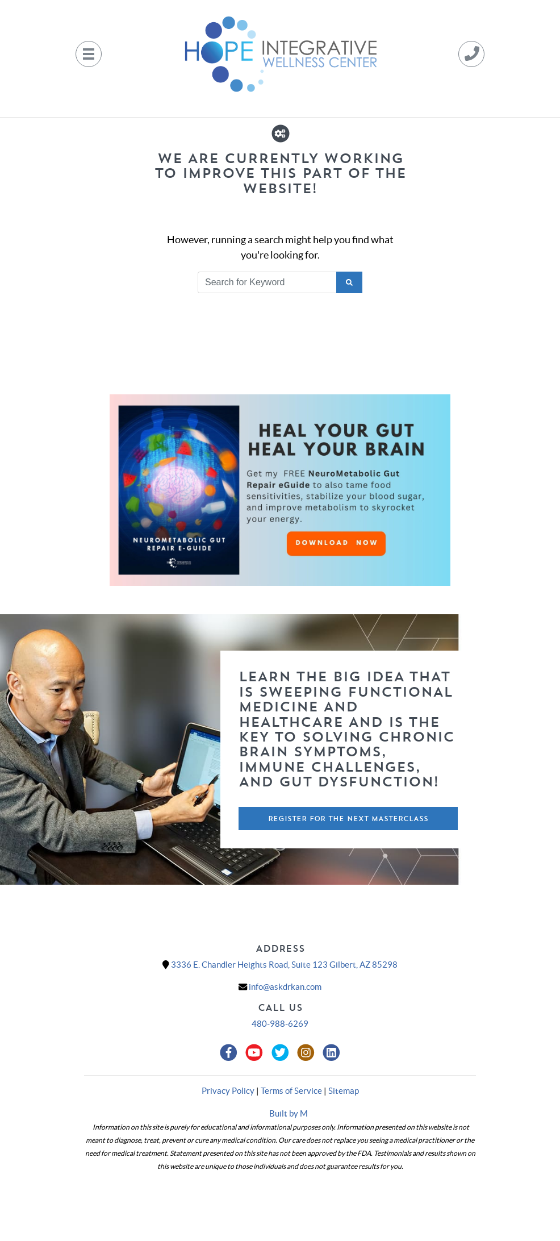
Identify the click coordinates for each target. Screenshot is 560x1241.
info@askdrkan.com (285, 987)
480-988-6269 (280, 1023)
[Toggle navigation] (89, 54)
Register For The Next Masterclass (348, 818)
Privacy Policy (228, 1091)
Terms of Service (291, 1091)
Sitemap (343, 1091)
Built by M (288, 1113)
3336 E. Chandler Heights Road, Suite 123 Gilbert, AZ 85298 (284, 964)
